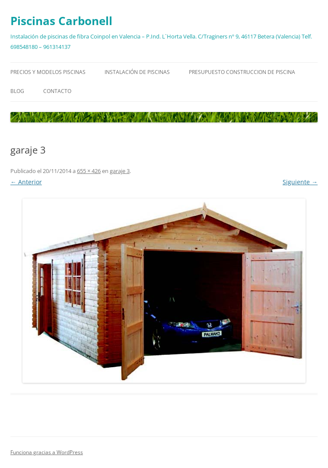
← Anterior (26, 182)
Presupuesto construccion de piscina (242, 72)
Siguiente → (300, 182)
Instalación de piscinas (137, 72)
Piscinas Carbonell (61, 21)
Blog (17, 91)
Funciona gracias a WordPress (46, 452)
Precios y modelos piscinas (48, 72)
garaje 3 (120, 171)
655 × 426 (89, 171)
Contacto (57, 91)
